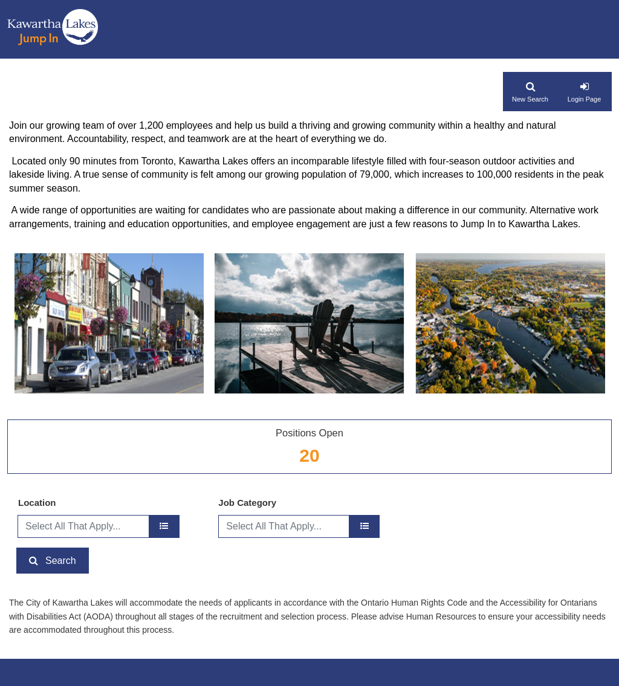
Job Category (247, 502)
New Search (530, 99)
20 (309, 455)
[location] (164, 526)
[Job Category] (364, 526)
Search (60, 560)
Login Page (584, 99)
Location (37, 502)
